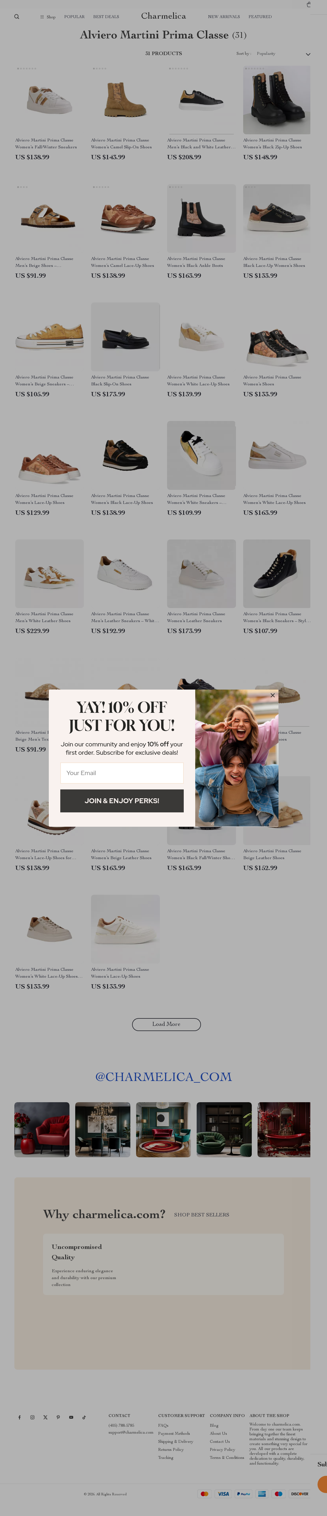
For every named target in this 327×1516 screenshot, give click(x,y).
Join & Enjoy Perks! (122, 800)
